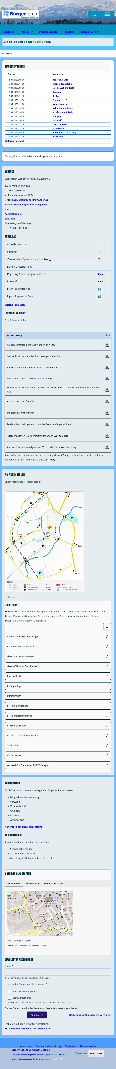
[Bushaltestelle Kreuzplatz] (58, 646)
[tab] (14, 883)
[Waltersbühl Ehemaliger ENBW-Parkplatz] (58, 765)
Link (100, 274)
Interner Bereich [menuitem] (90, 31)
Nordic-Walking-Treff (63, 87)
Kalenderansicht (14, 141)
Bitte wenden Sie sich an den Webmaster (28, 1028)
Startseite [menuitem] (9, 31)
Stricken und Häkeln (63, 112)
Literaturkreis (60, 124)
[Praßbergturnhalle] (58, 726)
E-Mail (8, 966)
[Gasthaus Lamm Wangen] (58, 656)
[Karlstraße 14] (58, 676)
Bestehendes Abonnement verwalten (90, 1015)
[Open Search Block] (94, 14)
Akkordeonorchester (63, 108)
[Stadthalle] (58, 745)
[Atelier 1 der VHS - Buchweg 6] (58, 636)
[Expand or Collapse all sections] (107, 627)
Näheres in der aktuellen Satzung (23, 826)
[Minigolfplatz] (58, 696)
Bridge (56, 96)
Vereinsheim (14, 883)
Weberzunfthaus (53, 883)
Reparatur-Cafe (60, 79)
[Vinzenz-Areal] (58, 755)
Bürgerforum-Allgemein (25, 991)
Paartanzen (58, 136)
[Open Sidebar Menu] (107, 14)
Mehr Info (57, 1059)
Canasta (57, 92)
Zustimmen (81, 1053)
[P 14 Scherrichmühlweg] (58, 716)
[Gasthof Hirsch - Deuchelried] (58, 666)
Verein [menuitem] (26, 32)
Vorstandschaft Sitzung (64, 132)
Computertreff (60, 100)
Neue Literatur (60, 104)
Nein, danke (96, 1053)
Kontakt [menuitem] (69, 31)
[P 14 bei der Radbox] (58, 706)
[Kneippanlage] (58, 686)
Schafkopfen (59, 128)
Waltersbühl (33, 883)
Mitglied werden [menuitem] (48, 31)
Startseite (7, 53)
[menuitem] (26, 1046)
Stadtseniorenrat (22, 997)
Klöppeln (57, 116)
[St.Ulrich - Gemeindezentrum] (58, 735)
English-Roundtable (62, 84)
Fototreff (57, 120)
